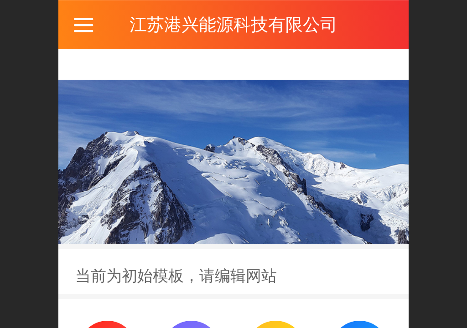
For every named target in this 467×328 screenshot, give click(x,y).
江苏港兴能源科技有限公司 (233, 24)
